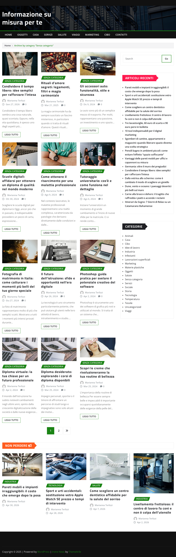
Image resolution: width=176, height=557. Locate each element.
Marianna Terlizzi (16, 100)
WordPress (43, 551)
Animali (129, 236)
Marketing (92, 34)
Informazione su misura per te (26, 18)
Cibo (107, 34)
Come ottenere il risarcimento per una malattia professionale (58, 181)
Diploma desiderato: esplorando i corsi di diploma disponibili (56, 376)
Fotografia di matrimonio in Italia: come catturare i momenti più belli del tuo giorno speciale (18, 282)
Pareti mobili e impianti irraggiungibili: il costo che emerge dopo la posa (21, 491)
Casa (36, 34)
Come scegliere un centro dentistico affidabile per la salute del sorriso (109, 495)
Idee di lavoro (132, 247)
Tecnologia (131, 295)
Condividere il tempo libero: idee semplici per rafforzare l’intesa (19, 90)
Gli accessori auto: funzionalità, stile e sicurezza (95, 90)
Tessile (128, 303)
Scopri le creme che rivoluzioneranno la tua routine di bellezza (97, 372)
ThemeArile (75, 551)
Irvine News (58, 551)
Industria (130, 251)
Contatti (121, 34)
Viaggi (76, 34)
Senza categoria (133, 279)
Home (8, 34)
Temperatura (132, 299)
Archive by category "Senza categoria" (34, 45)
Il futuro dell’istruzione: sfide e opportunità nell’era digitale (58, 280)
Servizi (48, 34)
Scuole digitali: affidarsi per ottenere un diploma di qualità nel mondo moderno (18, 182)
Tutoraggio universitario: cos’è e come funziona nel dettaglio (96, 183)
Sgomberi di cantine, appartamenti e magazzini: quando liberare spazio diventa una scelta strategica (148, 142)
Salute (62, 34)
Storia (128, 291)
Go (166, 58)
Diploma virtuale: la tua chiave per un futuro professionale (18, 376)
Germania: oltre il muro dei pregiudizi (145, 166)
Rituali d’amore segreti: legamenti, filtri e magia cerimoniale (55, 89)
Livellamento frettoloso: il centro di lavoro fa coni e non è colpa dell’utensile (154, 508)
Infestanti (130, 255)
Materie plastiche (134, 267)
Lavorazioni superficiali (137, 259)
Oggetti (22, 34)
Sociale (129, 287)
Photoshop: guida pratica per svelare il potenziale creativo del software (97, 280)
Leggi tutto (11, 134)
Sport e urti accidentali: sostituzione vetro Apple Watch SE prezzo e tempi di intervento (148, 99)
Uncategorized (133, 307)
